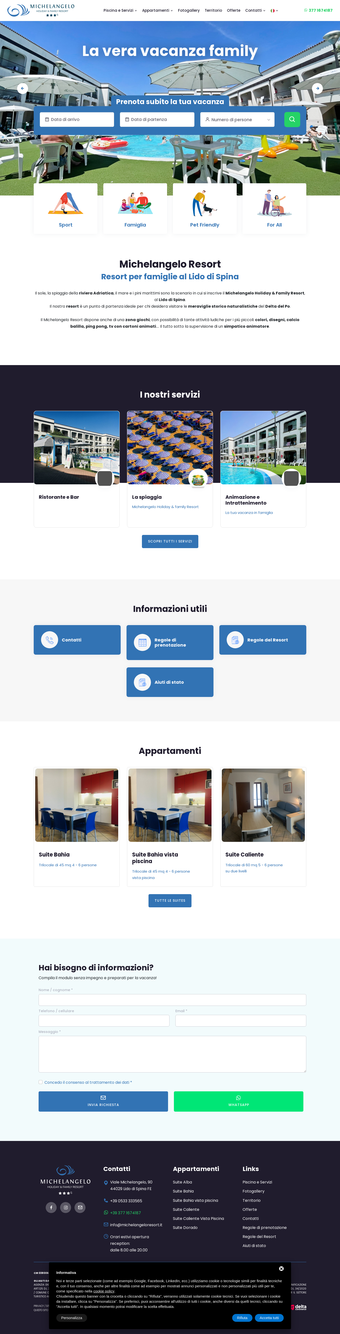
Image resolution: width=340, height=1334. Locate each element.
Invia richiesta (103, 1101)
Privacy (39, 1306)
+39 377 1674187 (125, 1213)
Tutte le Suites (170, 900)
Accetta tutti (269, 1318)
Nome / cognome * (56, 989)
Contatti (255, 10)
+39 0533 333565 (126, 1201)
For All (274, 224)
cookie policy (103, 1291)
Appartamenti (157, 10)
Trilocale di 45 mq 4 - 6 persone (161, 865)
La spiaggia (240, 497)
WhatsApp (238, 1101)
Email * (181, 1011)
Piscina (48, 497)
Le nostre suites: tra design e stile (170, 51)
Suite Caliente (186, 1209)
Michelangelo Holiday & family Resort (258, 506)
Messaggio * (50, 1031)
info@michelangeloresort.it (136, 1225)
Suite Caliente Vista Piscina (198, 1218)
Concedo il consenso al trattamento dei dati (86, 1082)
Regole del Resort (267, 640)
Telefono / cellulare (56, 1011)
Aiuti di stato (169, 682)
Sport (66, 224)
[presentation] (22, 88)
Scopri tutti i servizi (170, 541)
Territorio (213, 10)
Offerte (233, 10)
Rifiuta (242, 1318)
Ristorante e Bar (152, 497)
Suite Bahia (147, 854)
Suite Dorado (185, 1227)
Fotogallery (189, 10)
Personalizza (71, 1318)
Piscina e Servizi (120, 10)
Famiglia (135, 224)
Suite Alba (53, 854)
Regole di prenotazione (170, 642)
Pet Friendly (204, 224)
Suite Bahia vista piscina (248, 858)
